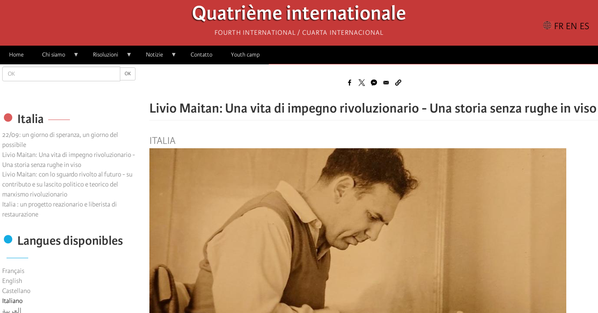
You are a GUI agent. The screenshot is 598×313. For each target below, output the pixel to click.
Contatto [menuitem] (201, 54)
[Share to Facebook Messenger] (374, 82)
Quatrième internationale (299, 15)
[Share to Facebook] (349, 82)
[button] (398, 82)
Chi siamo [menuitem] (56, 57)
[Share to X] (361, 82)
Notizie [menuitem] (157, 57)
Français (13, 271)
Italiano (12, 301)
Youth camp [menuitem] (245, 54)
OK (128, 74)
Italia (162, 141)
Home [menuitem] (16, 54)
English (12, 281)
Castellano (16, 291)
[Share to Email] (386, 82)
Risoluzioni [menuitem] (108, 57)
